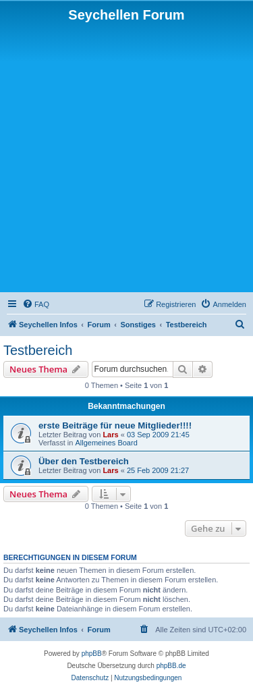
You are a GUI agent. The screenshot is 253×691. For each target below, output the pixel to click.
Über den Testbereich (83, 461)
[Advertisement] (126, 156)
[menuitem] (35, 304)
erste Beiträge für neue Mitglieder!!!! (115, 425)
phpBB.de (171, 665)
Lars (110, 435)
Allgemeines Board (106, 443)
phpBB (92, 653)
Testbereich (37, 350)
